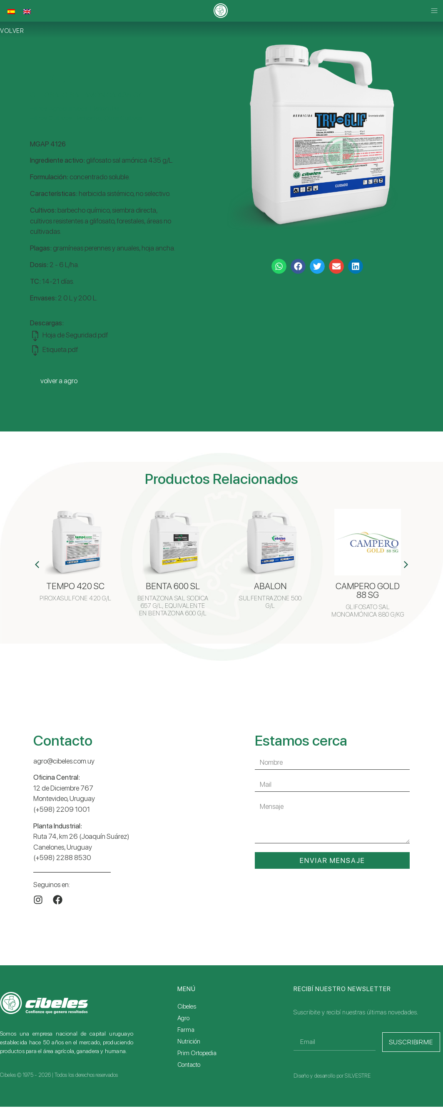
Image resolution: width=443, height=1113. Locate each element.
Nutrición (188, 1041)
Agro (183, 1018)
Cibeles (186, 1006)
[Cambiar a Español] (11, 11)
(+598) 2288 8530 (62, 857)
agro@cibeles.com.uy (64, 761)
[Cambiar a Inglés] (27, 11)
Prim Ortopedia (197, 1053)
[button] (434, 11)
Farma (185, 1030)
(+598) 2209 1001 (61, 809)
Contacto (188, 1064)
